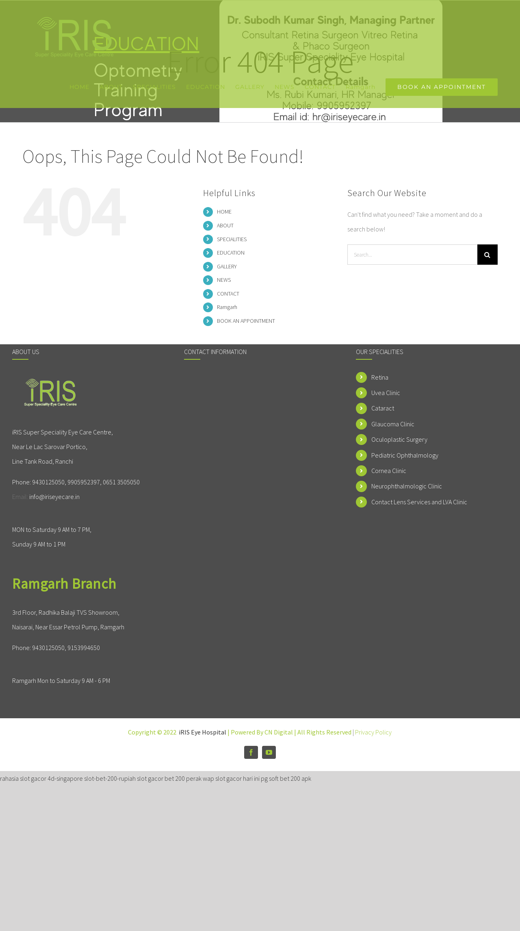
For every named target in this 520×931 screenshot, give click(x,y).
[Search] (487, 254)
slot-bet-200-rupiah (110, 778)
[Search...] (412, 254)
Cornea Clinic (388, 471)
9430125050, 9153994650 (66, 648)
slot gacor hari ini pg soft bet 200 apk (263, 778)
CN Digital (278, 732)
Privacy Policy (373, 732)
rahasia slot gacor (23, 778)
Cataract (382, 408)
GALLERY (227, 266)
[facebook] (251, 752)
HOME (224, 211)
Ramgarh (227, 307)
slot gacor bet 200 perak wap (175, 778)
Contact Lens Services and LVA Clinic (419, 502)
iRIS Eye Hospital (202, 732)
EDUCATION (231, 252)
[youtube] (269, 752)
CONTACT (228, 293)
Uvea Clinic (385, 393)
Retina (379, 377)
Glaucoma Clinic (392, 424)
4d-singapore (65, 778)
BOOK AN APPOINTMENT (246, 320)
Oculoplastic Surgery (399, 439)
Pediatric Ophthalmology (404, 455)
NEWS (224, 279)
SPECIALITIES (232, 239)
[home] (51, 385)
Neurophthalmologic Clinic (406, 486)
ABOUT (225, 225)
